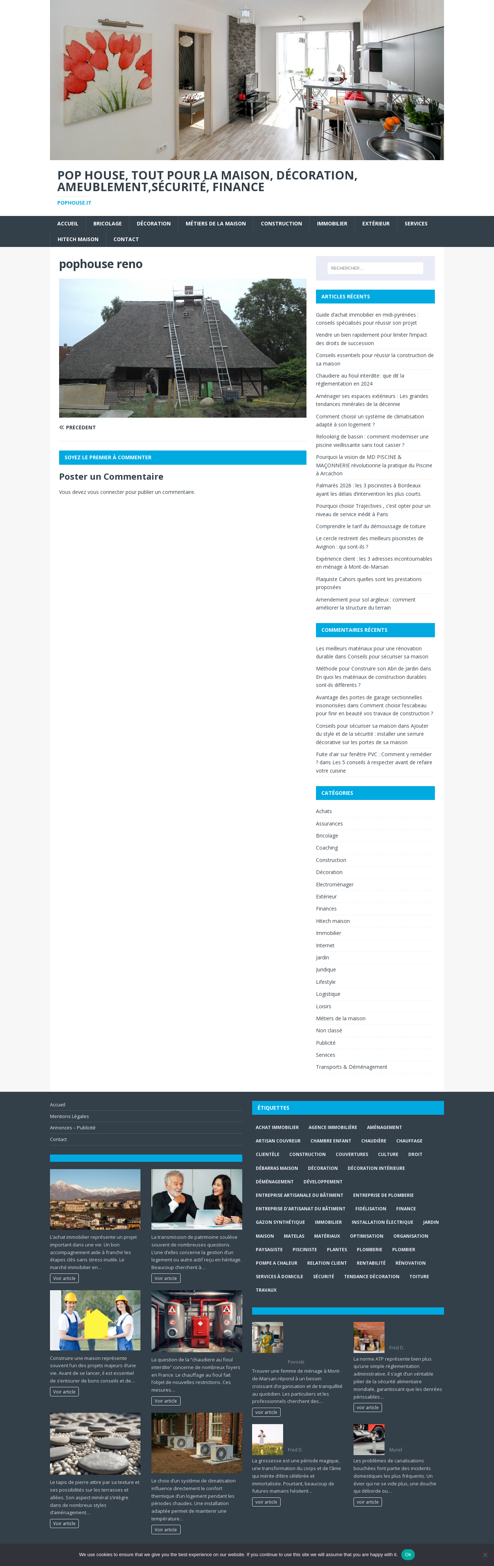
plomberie (369, 1249)
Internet (325, 945)
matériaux (327, 1236)
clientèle (267, 1154)
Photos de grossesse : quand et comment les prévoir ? (312, 1434)
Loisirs (323, 1006)
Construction (281, 223)
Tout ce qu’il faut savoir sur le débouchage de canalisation (414, 1434)
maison (265, 1236)
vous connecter (106, 491)
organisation (410, 1236)
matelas (294, 1236)
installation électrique (382, 1222)
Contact (126, 239)
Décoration (154, 223)
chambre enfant (330, 1141)
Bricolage (107, 223)
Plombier (403, 1249)
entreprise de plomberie (383, 1195)
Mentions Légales (69, 1116)
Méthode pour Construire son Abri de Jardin (367, 668)
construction (307, 1154)
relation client (327, 1263)
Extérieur (376, 223)
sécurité (323, 1276)
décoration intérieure (376, 1168)
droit (415, 1154)
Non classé (329, 1030)
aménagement (384, 1127)
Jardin (322, 957)
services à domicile (279, 1276)
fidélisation (370, 1209)
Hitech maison (78, 239)
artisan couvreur (278, 1141)
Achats (324, 811)
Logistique (328, 993)
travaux (266, 1290)
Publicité (326, 1042)
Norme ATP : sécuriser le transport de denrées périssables (416, 1332)
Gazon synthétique (280, 1222)
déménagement (275, 1182)
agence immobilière (333, 1127)
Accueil (67, 223)
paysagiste (269, 1249)
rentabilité (371, 1263)
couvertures (352, 1154)
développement (323, 1182)
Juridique (326, 969)
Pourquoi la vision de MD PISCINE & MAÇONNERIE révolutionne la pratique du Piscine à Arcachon (374, 465)
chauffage (409, 1141)
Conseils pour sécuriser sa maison (388, 656)
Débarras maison (277, 1168)
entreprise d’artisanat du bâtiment (301, 1209)
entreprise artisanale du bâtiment (299, 1195)
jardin (431, 1222)
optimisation (366, 1236)
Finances (326, 908)
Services (416, 223)
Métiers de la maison (216, 223)
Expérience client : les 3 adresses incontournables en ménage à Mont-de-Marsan (313, 1339)
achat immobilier (277, 1127)
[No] (485, 1554)
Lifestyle (326, 981)
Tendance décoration (372, 1276)
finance (406, 1209)
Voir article (64, 1278)
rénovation (410, 1263)
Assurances (329, 823)
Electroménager (335, 884)
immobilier (328, 1222)
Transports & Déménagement (351, 1066)
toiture (419, 1276)
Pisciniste (305, 1249)
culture (388, 1154)
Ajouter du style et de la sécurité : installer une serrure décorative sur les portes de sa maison (372, 734)
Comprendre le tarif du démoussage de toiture (371, 526)
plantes (337, 1249)
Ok (408, 1554)
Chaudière (373, 1141)
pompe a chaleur (276, 1263)
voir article (266, 1412)
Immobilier (332, 223)
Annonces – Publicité (73, 1127)
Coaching (327, 847)
